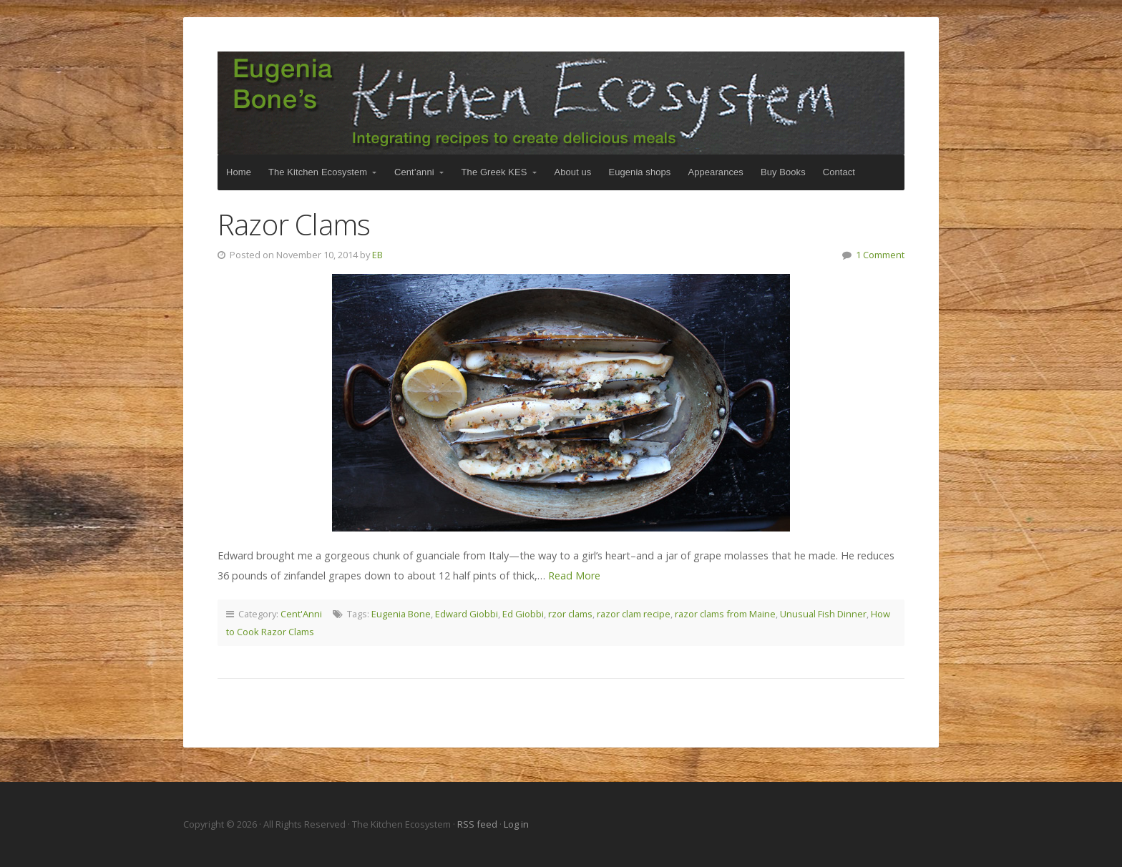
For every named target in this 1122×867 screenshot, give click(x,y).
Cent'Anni (301, 613)
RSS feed (478, 824)
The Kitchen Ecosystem (561, 103)
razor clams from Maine (725, 613)
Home (238, 172)
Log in (516, 824)
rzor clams (570, 613)
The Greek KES (494, 172)
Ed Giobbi (523, 613)
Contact (839, 172)
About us (573, 172)
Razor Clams (294, 224)
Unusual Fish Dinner (823, 613)
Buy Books (783, 172)
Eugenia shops (639, 172)
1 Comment (880, 254)
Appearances (715, 172)
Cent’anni (414, 172)
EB (377, 254)
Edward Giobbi (466, 613)
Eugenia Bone (401, 613)
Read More (574, 575)
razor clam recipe (633, 613)
